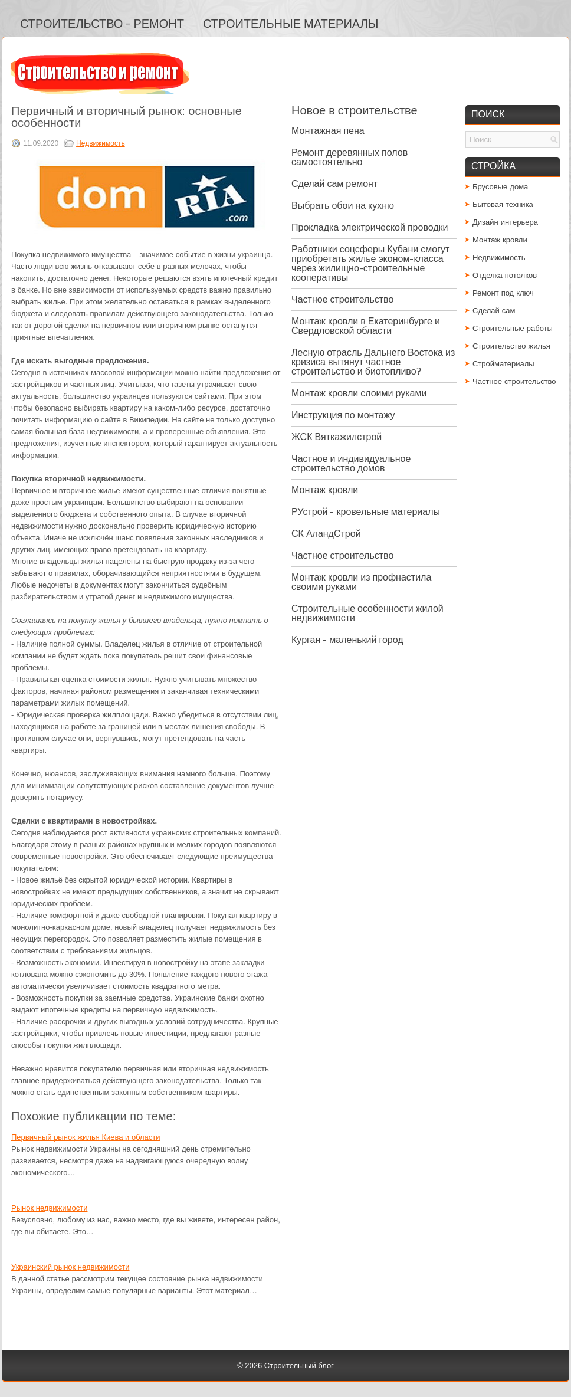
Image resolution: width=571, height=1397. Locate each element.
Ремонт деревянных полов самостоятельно (349, 157)
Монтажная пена (328, 130)
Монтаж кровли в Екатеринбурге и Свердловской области (365, 326)
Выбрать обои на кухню (342, 205)
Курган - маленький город (347, 640)
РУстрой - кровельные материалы (365, 512)
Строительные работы (512, 328)
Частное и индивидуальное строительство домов (351, 463)
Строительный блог (299, 1365)
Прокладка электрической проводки (369, 227)
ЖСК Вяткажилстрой (336, 437)
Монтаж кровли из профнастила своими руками (361, 582)
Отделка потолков (504, 275)
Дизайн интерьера (505, 222)
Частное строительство (342, 299)
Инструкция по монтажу (343, 415)
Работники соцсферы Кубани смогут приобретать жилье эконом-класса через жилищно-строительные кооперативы (370, 263)
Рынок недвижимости (49, 1207)
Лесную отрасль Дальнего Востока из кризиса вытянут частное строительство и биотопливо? (373, 362)
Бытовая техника (502, 204)
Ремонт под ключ (503, 293)
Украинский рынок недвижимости (70, 1266)
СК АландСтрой (326, 533)
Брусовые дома (500, 187)
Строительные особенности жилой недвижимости (367, 613)
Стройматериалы (503, 364)
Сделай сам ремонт (334, 184)
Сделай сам (494, 311)
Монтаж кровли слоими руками (358, 393)
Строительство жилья (511, 346)
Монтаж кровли (324, 490)
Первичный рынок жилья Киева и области (85, 1137)
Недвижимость (100, 143)
